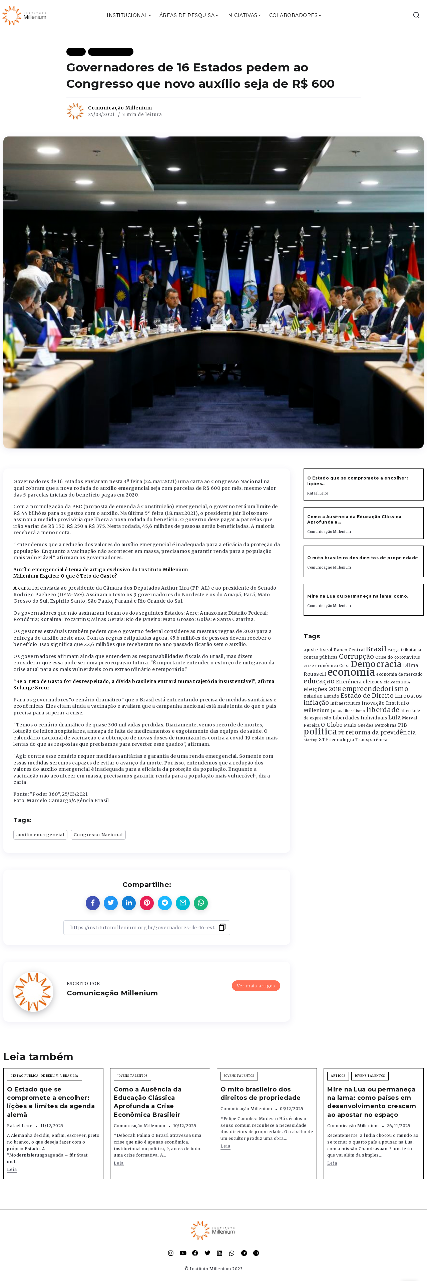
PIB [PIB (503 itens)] (402, 725)
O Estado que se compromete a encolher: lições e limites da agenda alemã (51, 1102)
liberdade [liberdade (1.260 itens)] (383, 710)
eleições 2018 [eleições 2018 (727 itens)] (322, 689)
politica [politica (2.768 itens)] (320, 731)
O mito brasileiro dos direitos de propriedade (362, 557)
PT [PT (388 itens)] (341, 732)
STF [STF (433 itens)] (324, 739)
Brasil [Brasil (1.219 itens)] (376, 649)
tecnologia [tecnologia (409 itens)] (342, 739)
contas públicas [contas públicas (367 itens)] (321, 657)
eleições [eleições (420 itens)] (372, 682)
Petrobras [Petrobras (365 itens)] (386, 725)
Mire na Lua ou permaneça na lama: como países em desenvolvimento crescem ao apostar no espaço (371, 1102)
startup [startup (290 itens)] (311, 740)
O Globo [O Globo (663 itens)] (332, 724)
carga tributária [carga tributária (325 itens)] (404, 650)
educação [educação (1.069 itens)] (319, 681)
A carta (22, 588)
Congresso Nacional (98, 834)
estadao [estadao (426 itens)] (313, 696)
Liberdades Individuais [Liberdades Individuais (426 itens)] (360, 718)
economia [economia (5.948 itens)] (351, 672)
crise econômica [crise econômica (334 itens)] (321, 665)
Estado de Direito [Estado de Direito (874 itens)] (367, 695)
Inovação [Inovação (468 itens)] (373, 703)
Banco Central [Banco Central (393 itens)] (349, 649)
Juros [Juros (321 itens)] (337, 710)
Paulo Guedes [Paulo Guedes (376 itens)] (359, 725)
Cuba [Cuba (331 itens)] (344, 665)
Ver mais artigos (256, 985)
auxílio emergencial (40, 834)
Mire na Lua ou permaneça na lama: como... (359, 596)
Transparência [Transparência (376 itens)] (371, 739)
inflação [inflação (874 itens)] (316, 702)
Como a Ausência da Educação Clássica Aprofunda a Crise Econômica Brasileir (147, 1102)
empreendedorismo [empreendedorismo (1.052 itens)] (375, 689)
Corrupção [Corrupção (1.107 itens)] (356, 656)
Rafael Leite (317, 493)
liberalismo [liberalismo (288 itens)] (354, 711)
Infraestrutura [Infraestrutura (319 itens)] (345, 703)
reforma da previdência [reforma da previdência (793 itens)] (381, 732)
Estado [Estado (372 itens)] (331, 696)
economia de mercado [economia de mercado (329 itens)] (399, 674)
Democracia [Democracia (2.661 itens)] (376, 664)
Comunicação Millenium (120, 108)
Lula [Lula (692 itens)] (394, 717)
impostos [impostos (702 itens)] (408, 695)
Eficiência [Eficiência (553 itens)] (349, 682)
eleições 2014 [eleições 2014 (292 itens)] (397, 682)
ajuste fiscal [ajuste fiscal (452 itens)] (318, 650)
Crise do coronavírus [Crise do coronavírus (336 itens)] (397, 657)
